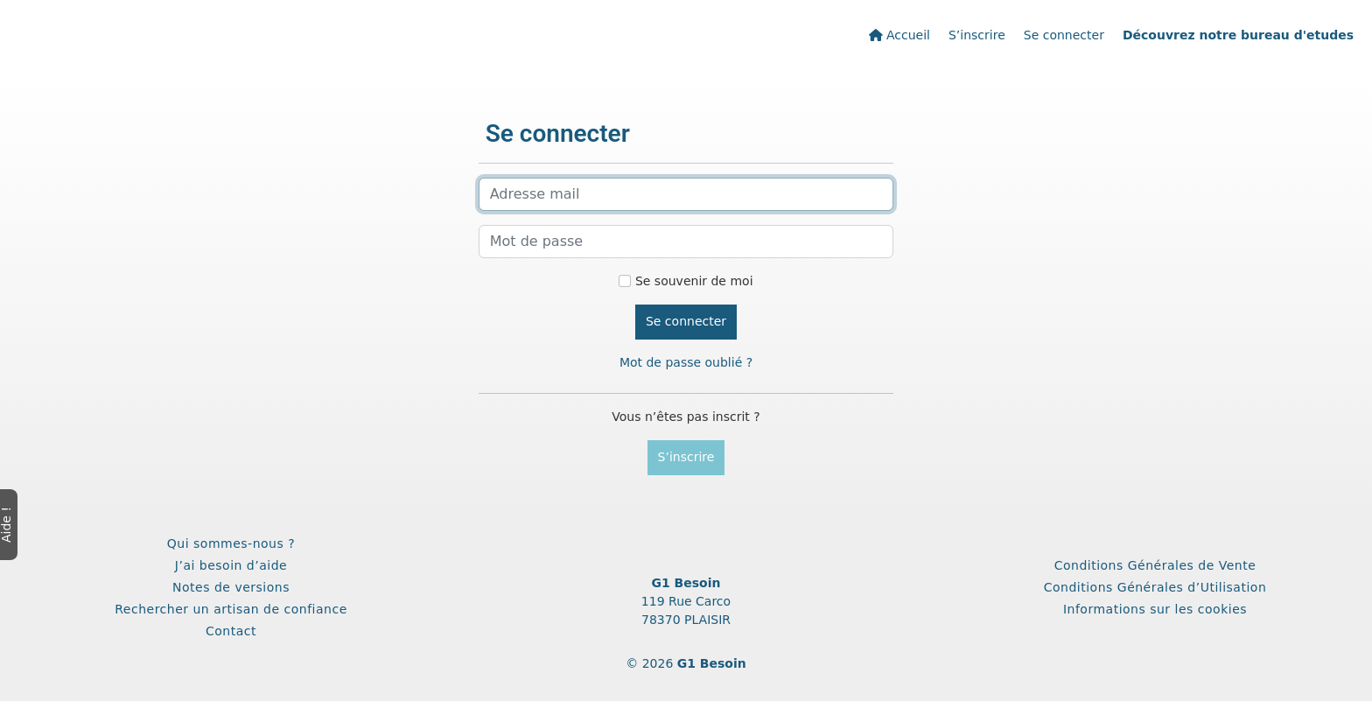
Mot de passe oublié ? (686, 362)
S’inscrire (976, 35)
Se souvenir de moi (694, 281)
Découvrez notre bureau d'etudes (1238, 35)
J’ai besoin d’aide (231, 565)
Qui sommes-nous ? (231, 543)
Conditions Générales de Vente (1155, 565)
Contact (231, 631)
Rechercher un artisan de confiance (231, 609)
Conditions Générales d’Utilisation (1155, 587)
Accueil (899, 35)
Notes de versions (231, 587)
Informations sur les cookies (1155, 609)
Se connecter (1064, 35)
